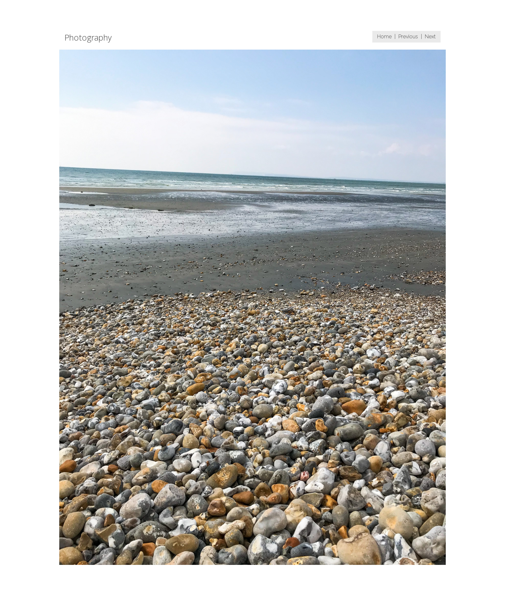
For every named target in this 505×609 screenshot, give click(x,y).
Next (430, 36)
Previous (408, 36)
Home (384, 36)
